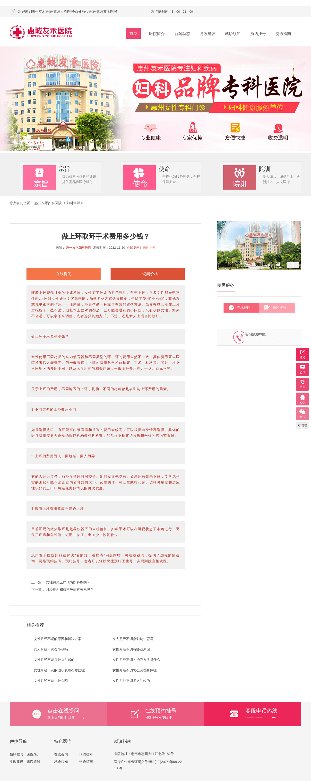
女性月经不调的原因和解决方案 (57, 639)
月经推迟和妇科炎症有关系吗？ (70, 589)
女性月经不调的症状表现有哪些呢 (59, 670)
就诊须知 (233, 34)
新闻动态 (182, 34)
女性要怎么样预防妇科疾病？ (68, 582)
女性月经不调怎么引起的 (131, 681)
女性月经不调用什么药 (51, 681)
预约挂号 (258, 34)
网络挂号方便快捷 (174, 713)
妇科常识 (73, 203)
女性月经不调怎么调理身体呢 (134, 670)
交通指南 (283, 34)
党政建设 (207, 34)
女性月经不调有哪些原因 (131, 649)
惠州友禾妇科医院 (78, 247)
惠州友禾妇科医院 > (51, 203)
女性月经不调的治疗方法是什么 (136, 660)
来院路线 (33, 761)
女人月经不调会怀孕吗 (51, 649)
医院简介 (157, 34)
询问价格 (150, 274)
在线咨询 (61, 754)
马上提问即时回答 (77, 713)
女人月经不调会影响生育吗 (132, 639)
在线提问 (133, 247)
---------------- (273, 713)
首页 (133, 33)
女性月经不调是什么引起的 (54, 660)
